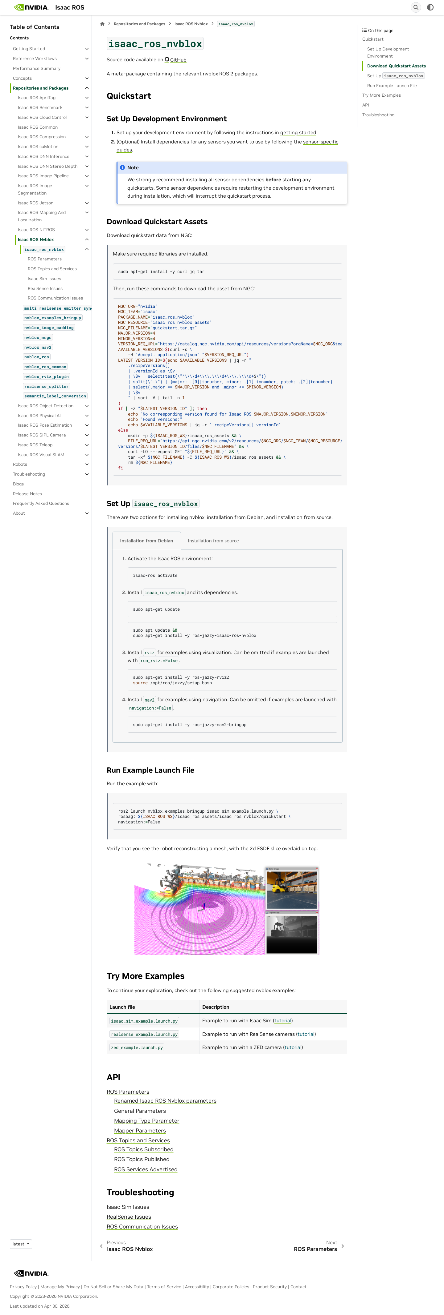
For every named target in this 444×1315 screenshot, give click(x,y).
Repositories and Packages (40, 88)
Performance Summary (36, 68)
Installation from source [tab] (213, 540)
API (365, 105)
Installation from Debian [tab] (146, 540)
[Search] (416, 7)
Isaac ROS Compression (42, 136)
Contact (298, 1286)
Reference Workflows (35, 58)
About (19, 513)
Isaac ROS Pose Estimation (45, 425)
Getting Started (29, 48)
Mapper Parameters (140, 1130)
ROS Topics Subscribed (144, 1149)
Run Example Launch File (392, 85)
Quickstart (373, 39)
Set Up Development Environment (388, 52)
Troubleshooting (29, 474)
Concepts (22, 78)
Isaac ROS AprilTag (37, 97)
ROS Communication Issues (55, 298)
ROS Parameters (45, 259)
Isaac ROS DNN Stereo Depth (47, 166)
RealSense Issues (45, 288)
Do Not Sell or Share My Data (113, 1286)
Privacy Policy (23, 1286)
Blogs (18, 484)
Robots (20, 464)
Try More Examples (381, 95)
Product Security (270, 1286)
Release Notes (27, 494)
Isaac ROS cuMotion (38, 146)
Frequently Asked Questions (41, 503)
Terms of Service (164, 1286)
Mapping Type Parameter (146, 1120)
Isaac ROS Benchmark (40, 107)
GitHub (178, 60)
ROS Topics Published (142, 1159)
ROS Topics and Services (52, 268)
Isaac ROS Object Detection (45, 405)
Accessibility (197, 1286)
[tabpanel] (228, 646)
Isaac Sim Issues (44, 278)
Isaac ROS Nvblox (36, 239)
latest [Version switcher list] (19, 1244)
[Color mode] (430, 7)
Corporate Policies (231, 1286)
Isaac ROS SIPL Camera (42, 435)
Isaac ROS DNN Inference (43, 156)
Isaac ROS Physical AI (39, 415)
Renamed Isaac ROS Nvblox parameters (165, 1100)
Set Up (396, 75)
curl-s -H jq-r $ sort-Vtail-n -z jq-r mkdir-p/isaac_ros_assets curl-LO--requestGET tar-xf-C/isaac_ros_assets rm (230, 387)
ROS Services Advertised (146, 1169)
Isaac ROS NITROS (36, 229)
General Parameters (140, 1111)
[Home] (102, 24)
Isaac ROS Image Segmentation (35, 189)
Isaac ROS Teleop (35, 445)
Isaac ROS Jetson (35, 203)
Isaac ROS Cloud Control (42, 117)
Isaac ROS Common (38, 127)
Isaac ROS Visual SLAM (41, 454)
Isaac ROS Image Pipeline (43, 176)
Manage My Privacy (60, 1286)
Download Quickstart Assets (396, 66)
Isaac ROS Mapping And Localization (42, 216)
